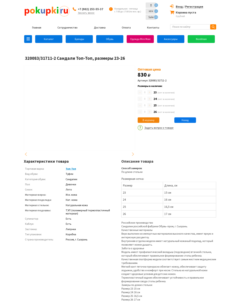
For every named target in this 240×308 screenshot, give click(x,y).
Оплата (126, 27)
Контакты (153, 27)
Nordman (201, 39)
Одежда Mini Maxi (140, 39)
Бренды (79, 39)
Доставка (100, 27)
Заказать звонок (86, 12)
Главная (36, 27)
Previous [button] (26, 154)
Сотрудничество (68, 27)
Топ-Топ (71, 168)
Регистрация (194, 6)
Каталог (49, 39)
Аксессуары (171, 39)
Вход (179, 6)
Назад (185, 120)
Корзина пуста (186, 12)
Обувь (110, 39)
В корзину (148, 120)
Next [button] (133, 154)
